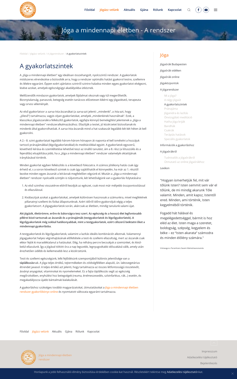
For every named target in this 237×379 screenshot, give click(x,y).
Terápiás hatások (174, 134)
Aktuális (57, 331)
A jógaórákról (168, 151)
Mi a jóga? (170, 95)
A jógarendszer (169, 89)
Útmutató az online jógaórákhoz (184, 162)
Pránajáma (171, 108)
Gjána (68, 331)
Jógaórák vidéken (170, 70)
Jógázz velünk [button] (109, 10)
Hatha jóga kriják (174, 121)
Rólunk (80, 331)
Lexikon (165, 168)
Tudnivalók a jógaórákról (179, 157)
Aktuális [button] (129, 10)
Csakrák (169, 130)
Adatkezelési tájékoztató (202, 357)
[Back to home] (28, 10)
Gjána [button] (144, 10)
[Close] (232, 373)
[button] (189, 9)
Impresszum (209, 351)
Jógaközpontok (169, 83)
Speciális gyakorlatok (177, 139)
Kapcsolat (175, 10)
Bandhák (169, 126)
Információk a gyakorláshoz (177, 145)
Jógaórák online (169, 77)
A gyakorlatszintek (175, 104)
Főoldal (89, 10)
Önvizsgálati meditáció (178, 117)
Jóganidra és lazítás (176, 113)
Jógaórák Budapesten (173, 64)
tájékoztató (190, 372)
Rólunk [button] (158, 10)
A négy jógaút (172, 100)
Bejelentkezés (208, 363)
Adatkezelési (175, 372)
